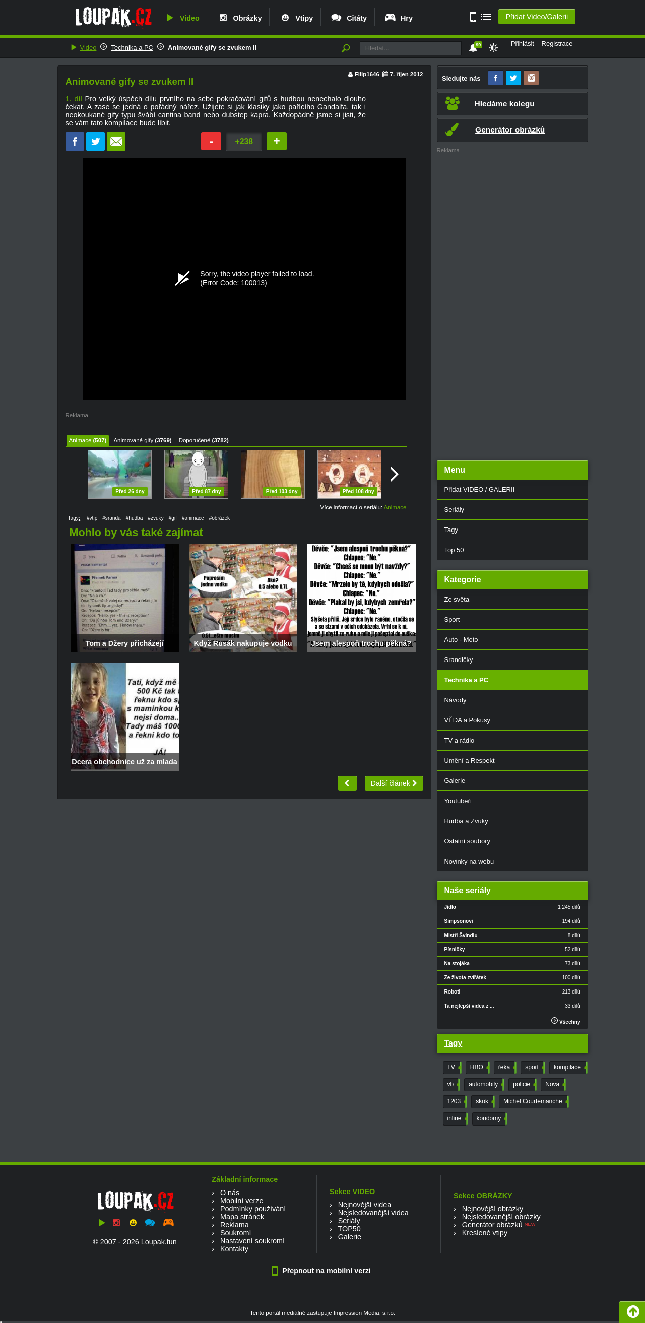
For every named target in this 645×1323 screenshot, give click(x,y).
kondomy (491, 1119)
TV (453, 1068)
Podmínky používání (253, 1209)
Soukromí (235, 1233)
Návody (455, 700)
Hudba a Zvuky (466, 821)
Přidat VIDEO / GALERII (479, 489)
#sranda (111, 518)
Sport (452, 619)
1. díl (74, 99)
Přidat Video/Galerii (536, 17)
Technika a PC (132, 47)
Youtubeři (458, 801)
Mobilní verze (242, 1201)
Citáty (348, 18)
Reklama (234, 1225)
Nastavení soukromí (252, 1241)
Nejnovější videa (365, 1205)
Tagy (451, 530)
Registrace (557, 43)
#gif (173, 518)
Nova (554, 1085)
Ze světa (457, 599)
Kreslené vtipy (484, 1233)
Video (181, 18)
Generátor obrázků (492, 1225)
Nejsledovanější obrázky (501, 1217)
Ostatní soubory (467, 841)
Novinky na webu (469, 861)
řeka (506, 1068)
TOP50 (349, 1229)
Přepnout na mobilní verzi (322, 1271)
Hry (398, 18)
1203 (456, 1102)
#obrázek (219, 518)
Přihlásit (522, 43)
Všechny (565, 1021)
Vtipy (296, 18)
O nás (229, 1192)
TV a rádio (459, 740)
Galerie (455, 780)
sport (534, 1068)
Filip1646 (367, 74)
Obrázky (239, 18)
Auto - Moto (461, 639)
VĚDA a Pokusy (467, 720)
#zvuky (155, 518)
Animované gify (133, 440)
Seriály (454, 509)
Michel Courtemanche (535, 1102)
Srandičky (458, 660)
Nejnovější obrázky (493, 1209)
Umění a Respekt (469, 760)
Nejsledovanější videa (373, 1213)
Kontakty (234, 1249)
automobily (485, 1085)
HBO (479, 1068)
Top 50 (454, 550)
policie (524, 1085)
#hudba (134, 518)
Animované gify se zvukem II (212, 47)
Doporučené (195, 440)
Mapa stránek (242, 1217)
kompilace (570, 1068)
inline (456, 1119)
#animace (193, 518)
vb (453, 1085)
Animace (80, 440)
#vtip (92, 518)
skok (484, 1102)
